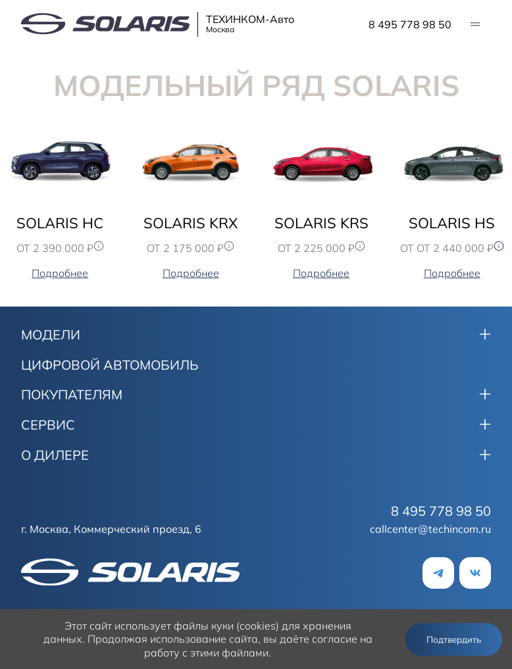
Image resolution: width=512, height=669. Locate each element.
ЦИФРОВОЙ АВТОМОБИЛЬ (110, 365)
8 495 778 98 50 (410, 24)
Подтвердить (453, 639)
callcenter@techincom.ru (430, 528)
